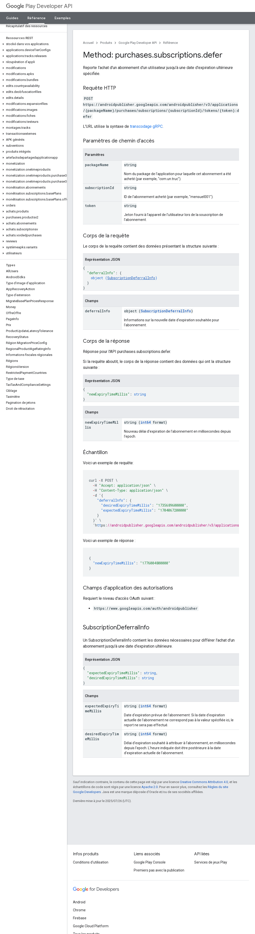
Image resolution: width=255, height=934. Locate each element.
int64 (145, 422)
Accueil (88, 43)
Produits (106, 43)
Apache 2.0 (149, 787)
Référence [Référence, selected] (36, 18)
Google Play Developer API (138, 43)
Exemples (63, 18)
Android (79, 902)
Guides (12, 18)
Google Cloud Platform (91, 926)
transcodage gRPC (146, 126)
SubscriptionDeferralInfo (131, 277)
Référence (170, 43)
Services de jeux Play (210, 862)
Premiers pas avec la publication (159, 870)
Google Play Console (150, 862)
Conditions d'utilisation (90, 862)
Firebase (79, 918)
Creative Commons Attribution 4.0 (204, 782)
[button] (32, 44)
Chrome (79, 910)
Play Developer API (39, 6)
